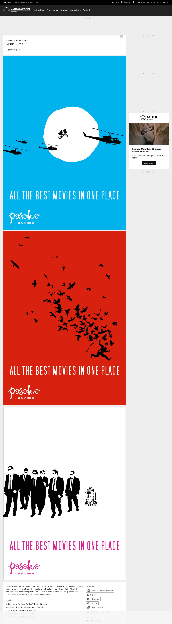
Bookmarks (139, 2)
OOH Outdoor (95, 607)
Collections (75, 10)
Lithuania (93, 599)
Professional (52, 10)
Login (115, 2)
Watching (152, 2)
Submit (164, 2)
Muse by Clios (36, 2)
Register (126, 2)
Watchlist (87, 10)
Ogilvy (17, 49)
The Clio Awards (20, 2)
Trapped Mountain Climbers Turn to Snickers (146, 150)
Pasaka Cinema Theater (17, 40)
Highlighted (38, 10)
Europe (92, 603)
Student (64, 10)
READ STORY (149, 163)
